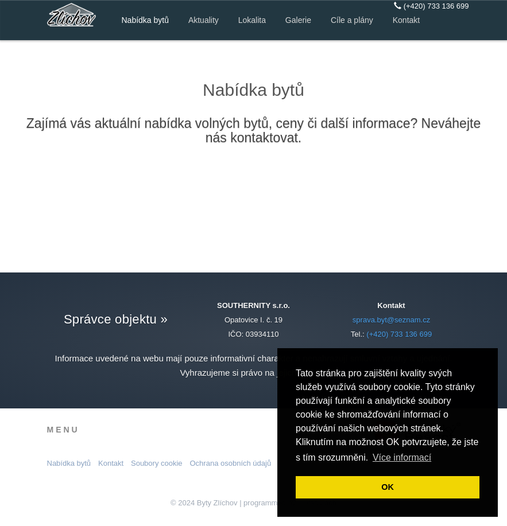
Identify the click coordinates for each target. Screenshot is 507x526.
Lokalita (252, 20)
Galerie (298, 20)
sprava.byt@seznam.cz (391, 319)
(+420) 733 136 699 (431, 6)
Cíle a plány (352, 20)
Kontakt (406, 20)
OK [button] (387, 487)
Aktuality (203, 20)
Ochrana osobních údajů (231, 463)
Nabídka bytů (145, 20)
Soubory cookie (157, 463)
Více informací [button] (402, 457)
